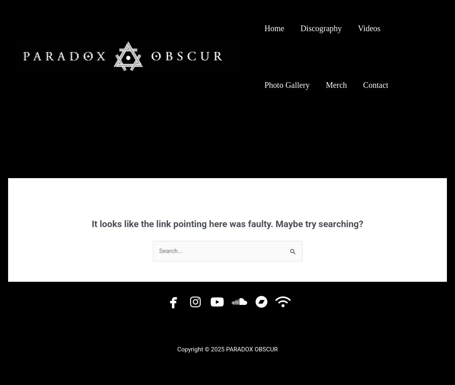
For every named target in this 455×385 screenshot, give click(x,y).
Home (274, 28)
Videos (369, 28)
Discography (321, 28)
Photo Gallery (287, 85)
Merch (336, 85)
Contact (375, 85)
